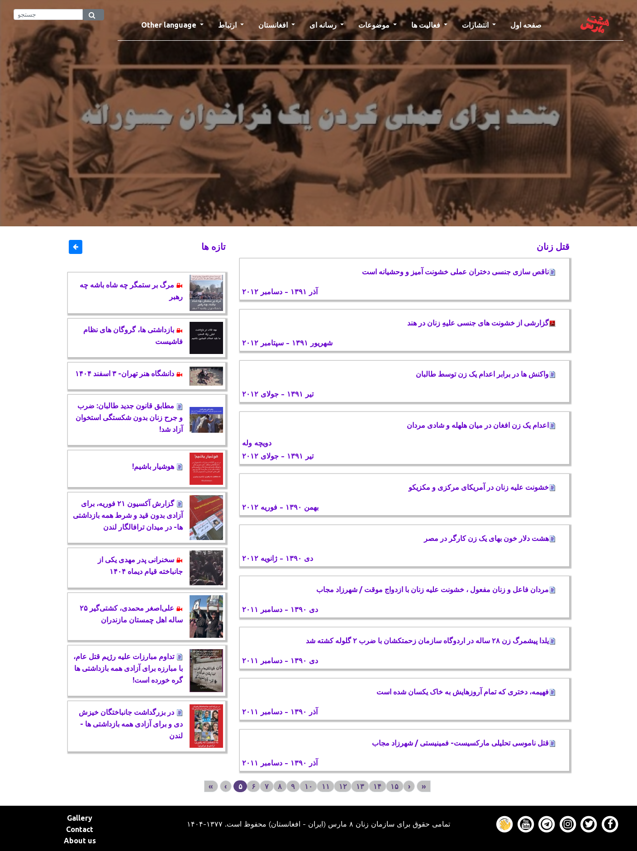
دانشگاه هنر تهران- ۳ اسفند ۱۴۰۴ (129, 373)
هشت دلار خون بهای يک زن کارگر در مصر (490, 538)
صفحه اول (529, 24)
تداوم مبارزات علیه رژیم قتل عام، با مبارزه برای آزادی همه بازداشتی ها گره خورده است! (128, 668)
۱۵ (394, 786)
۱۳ (360, 786)
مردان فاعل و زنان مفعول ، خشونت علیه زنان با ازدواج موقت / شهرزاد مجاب (436, 589)
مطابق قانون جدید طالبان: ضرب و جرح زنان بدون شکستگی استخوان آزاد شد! (129, 417)
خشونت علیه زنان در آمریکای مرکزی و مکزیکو (482, 487)
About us (80, 841)
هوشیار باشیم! (157, 466)
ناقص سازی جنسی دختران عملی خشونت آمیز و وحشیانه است (459, 272)
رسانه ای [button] (323, 25)
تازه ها (213, 246)
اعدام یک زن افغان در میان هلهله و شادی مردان (481, 425)
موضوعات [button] (374, 25)
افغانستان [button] (274, 25)
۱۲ (343, 786)
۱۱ (326, 786)
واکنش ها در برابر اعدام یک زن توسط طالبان (484, 374)
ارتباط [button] (228, 25)
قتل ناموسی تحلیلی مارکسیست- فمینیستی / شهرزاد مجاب (464, 743)
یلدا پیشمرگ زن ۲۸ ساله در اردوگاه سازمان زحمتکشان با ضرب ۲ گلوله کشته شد (431, 640)
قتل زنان (553, 246)
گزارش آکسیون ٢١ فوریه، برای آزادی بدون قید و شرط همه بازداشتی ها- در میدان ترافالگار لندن (128, 515)
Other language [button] (169, 25)
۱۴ (377, 786)
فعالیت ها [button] (426, 25)
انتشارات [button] (476, 25)
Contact (79, 829)
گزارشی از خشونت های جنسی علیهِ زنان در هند (481, 323)
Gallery (79, 818)
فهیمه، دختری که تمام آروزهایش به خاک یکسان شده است (466, 692)
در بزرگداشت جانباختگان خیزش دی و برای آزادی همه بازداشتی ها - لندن (131, 724)
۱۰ (308, 786)
